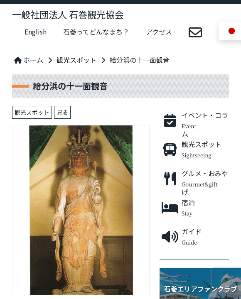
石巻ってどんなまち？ (96, 32)
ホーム (28, 60)
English (36, 32)
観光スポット (76, 60)
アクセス (159, 32)
